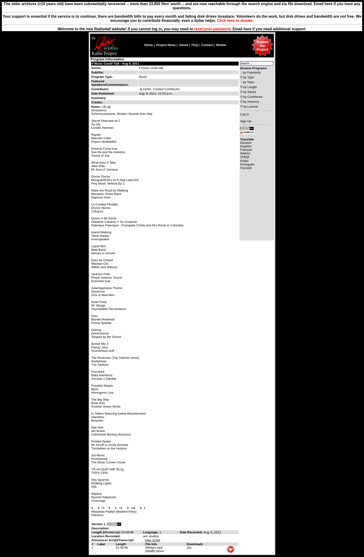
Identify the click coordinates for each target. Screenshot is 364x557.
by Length (250, 87)
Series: (96, 68)
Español (245, 146)
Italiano (245, 153)
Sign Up (245, 121)
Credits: (97, 102)
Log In (244, 114)
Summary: (99, 98)
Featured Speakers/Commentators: (110, 82)
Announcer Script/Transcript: (112, 540)
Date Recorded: (191, 532)
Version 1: (98, 524)
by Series (249, 92)
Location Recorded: (105, 536)
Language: (151, 532)
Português (247, 164)
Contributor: (100, 89)
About (183, 45)
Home (148, 45)
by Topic (248, 82)
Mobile (221, 45)
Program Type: (102, 77)
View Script (152, 540)
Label (101, 544)
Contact (207, 45)
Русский (246, 168)
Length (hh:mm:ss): (106, 532)
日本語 (244, 157)
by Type (248, 77)
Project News (166, 45)
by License (250, 106)
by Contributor (253, 97)
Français (246, 150)
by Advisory (251, 101)
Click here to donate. (235, 21)
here (247, 29)
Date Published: (103, 93)
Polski (244, 161)
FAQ (195, 45)
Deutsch (246, 143)
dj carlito (145, 89)
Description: (100, 528)
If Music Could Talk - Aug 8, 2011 (115, 63)
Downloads (194, 544)
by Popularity (252, 72)
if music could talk (151, 68)
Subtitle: (97, 72)
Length (121, 544)
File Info (151, 544)
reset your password (212, 29)
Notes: (96, 107)
